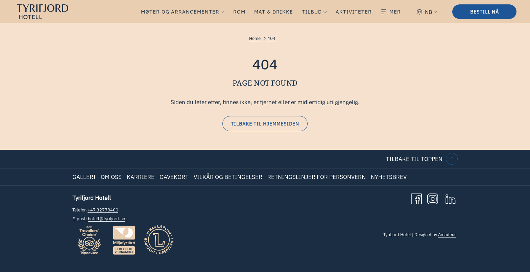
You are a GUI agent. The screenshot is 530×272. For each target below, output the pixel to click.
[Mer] (391, 11)
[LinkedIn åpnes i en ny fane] (450, 198)
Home (255, 38)
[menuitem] (179, 11)
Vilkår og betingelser (228, 177)
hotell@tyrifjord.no (106, 219)
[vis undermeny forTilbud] (325, 11)
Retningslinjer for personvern (316, 177)
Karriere (140, 177)
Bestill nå (484, 12)
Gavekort (174, 177)
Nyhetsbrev (389, 177)
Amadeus (447, 234)
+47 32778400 (103, 210)
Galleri (84, 177)
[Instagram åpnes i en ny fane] (432, 198)
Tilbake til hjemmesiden (265, 124)
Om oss (111, 177)
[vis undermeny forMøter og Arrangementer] (222, 11)
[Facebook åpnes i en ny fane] (416, 198)
